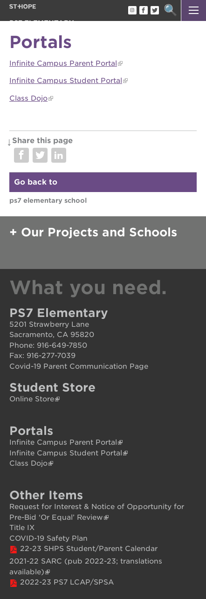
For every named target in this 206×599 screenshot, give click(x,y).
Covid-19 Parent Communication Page (78, 366)
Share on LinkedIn (58, 155)
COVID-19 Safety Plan (48, 538)
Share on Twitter (40, 155)
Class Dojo (28, 98)
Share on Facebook (21, 155)
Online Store (31, 399)
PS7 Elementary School (48, 200)
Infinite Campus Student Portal (65, 80)
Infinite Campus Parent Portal (63, 63)
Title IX (21, 527)
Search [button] (170, 10)
